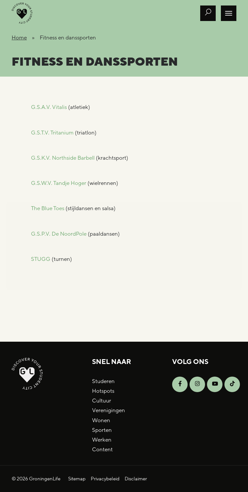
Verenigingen (108, 410)
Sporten (102, 430)
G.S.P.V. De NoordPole (59, 234)
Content (102, 449)
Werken (101, 440)
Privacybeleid (105, 479)
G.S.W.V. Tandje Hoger (58, 183)
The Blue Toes (47, 208)
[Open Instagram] (197, 384)
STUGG (40, 259)
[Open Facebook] (180, 384)
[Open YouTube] (214, 384)
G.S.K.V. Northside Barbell (63, 158)
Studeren (103, 381)
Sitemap (77, 479)
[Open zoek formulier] (208, 13)
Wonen (101, 420)
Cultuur (101, 400)
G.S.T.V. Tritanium (52, 132)
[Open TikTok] (232, 384)
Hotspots (103, 391)
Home (19, 37)
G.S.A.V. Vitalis (49, 107)
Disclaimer (136, 479)
